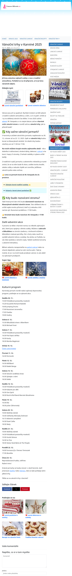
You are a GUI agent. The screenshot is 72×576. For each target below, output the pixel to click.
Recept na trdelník (57, 116)
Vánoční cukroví (26, 39)
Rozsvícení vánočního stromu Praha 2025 (58, 211)
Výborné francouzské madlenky (58, 162)
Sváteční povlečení (57, 179)
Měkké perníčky (56, 59)
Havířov (12, 471)
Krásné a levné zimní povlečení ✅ (18, 190)
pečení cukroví (32, 247)
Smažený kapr (55, 112)
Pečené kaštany (56, 123)
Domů (4, 39)
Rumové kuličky (56, 66)
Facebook (7, 489)
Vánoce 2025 (13, 39)
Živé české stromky (57, 187)
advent (4, 121)
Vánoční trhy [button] (54, 39)
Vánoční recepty (40, 39)
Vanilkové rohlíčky (57, 73)
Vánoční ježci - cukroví (58, 170)
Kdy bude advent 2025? (58, 167)
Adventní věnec (56, 190)
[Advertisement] (36, 23)
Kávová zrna (54, 48)
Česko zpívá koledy (9, 349)
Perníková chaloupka (58, 109)
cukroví (40, 151)
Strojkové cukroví (57, 69)
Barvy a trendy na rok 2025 (58, 156)
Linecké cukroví (56, 52)
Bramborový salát (57, 105)
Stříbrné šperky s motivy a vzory (56, 206)
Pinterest (25, 489)
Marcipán (53, 55)
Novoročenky (55, 201)
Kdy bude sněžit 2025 (58, 152)
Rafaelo (53, 62)
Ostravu (22, 471)
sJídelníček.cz (55, 197)
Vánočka (53, 119)
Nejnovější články (56, 148)
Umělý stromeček (56, 183)
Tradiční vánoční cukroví (56, 175)
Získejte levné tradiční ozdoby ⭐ (18, 185)
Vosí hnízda (54, 77)
